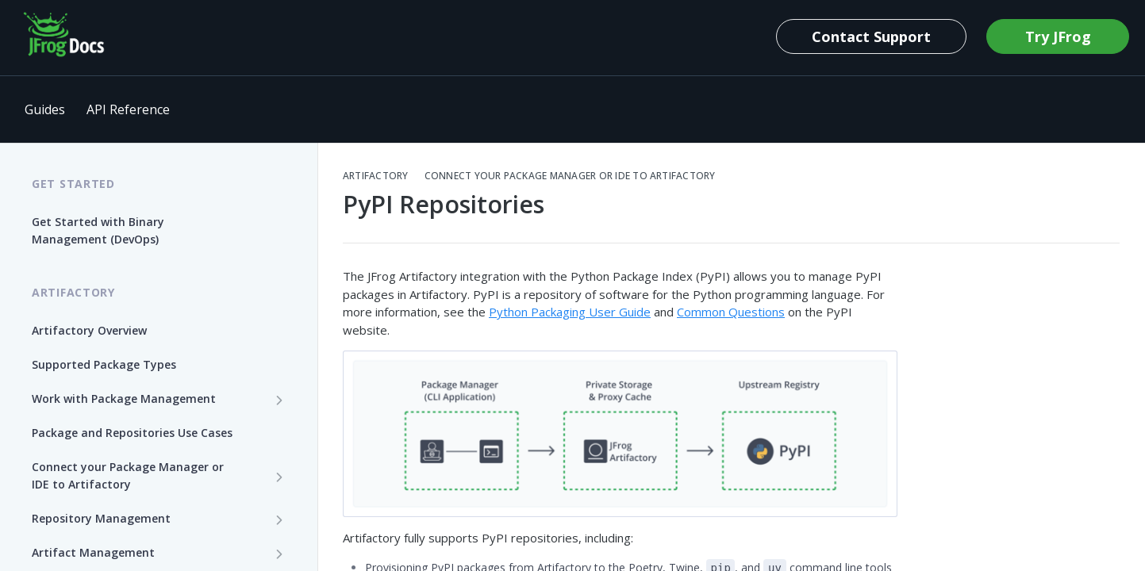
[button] (620, 434)
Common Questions (731, 312)
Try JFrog (1058, 36)
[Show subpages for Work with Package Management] (279, 399)
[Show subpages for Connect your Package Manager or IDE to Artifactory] (279, 476)
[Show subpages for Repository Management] (279, 519)
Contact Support (871, 36)
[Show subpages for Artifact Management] (279, 553)
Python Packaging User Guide (570, 312)
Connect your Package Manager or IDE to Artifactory (570, 176)
